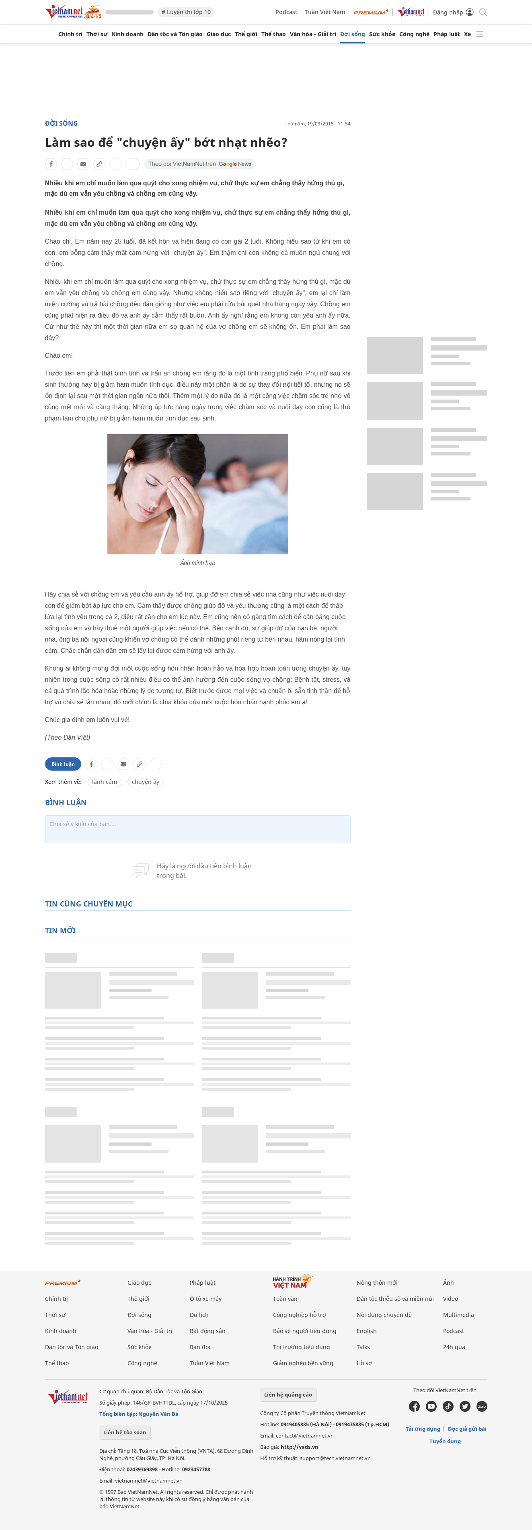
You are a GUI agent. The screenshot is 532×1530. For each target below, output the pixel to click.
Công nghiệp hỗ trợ (299, 1315)
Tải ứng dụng (423, 1428)
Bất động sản (208, 1331)
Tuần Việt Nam (325, 12)
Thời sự (97, 34)
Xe (467, 34)
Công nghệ (414, 34)
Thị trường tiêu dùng (301, 1347)
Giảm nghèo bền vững (303, 1363)
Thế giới (246, 34)
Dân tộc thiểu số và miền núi (395, 1298)
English (367, 1331)
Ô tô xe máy (206, 1298)
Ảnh (448, 1282)
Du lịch (199, 1315)
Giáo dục (219, 34)
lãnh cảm (104, 782)
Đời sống (352, 34)
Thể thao (273, 34)
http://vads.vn (299, 1446)
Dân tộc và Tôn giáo (175, 34)
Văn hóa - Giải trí (313, 34)
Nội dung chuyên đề (384, 1315)
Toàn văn (285, 1298)
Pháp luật (446, 34)
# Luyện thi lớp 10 (186, 12)
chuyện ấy (145, 782)
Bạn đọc (201, 1347)
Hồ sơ (364, 1363)
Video (450, 1298)
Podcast (286, 12)
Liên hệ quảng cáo (288, 1394)
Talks (363, 1347)
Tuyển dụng (445, 1441)
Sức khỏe (382, 34)
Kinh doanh (128, 34)
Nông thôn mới (377, 1282)
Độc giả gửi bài (467, 1428)
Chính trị (70, 34)
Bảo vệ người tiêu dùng (305, 1331)
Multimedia (458, 1315)
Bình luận (63, 764)
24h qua (454, 1347)
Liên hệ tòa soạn (124, 1432)
